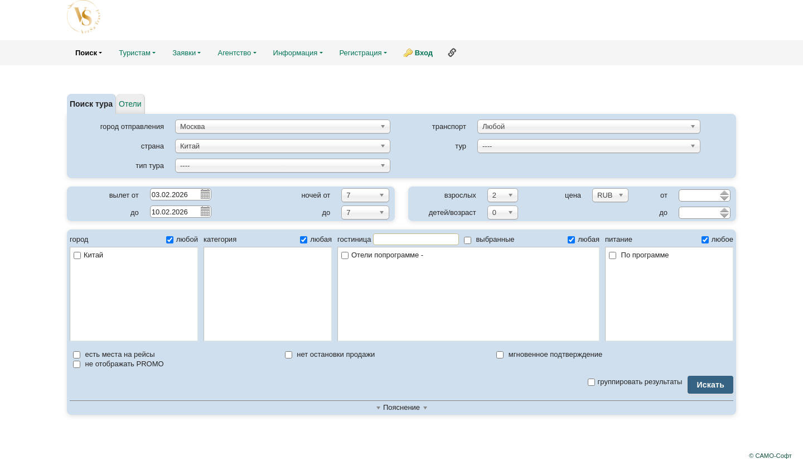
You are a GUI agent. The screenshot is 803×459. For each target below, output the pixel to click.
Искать (710, 384)
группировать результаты (635, 381)
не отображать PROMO (118, 364)
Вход (424, 53)
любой (182, 239)
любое (717, 239)
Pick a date (205, 194)
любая (316, 239)
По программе (639, 255)
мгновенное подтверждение (549, 354)
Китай (88, 255)
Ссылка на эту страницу (452, 52)
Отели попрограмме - (468, 255)
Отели (130, 103)
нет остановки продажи (330, 354)
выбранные (489, 239)
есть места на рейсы (114, 354)
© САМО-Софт (770, 455)
